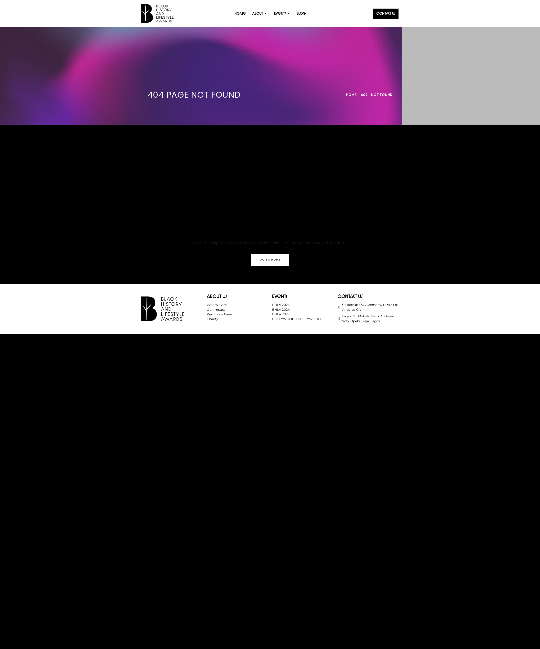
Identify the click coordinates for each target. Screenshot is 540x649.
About (260, 13)
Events (282, 13)
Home (240, 13)
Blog (301, 13)
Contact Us (385, 13)
